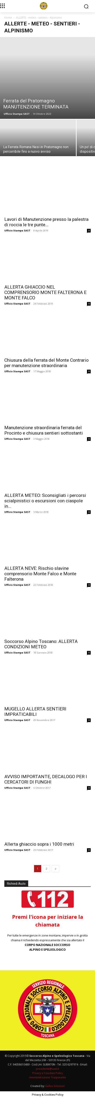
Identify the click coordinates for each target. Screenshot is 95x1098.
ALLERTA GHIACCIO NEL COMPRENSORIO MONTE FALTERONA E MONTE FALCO (45, 292)
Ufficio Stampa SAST (17, 113)
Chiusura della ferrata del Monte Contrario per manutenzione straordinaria (46, 363)
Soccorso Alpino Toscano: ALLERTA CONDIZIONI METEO (41, 644)
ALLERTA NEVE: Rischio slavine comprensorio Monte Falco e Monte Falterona (40, 574)
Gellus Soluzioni (55, 1086)
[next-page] (55, 868)
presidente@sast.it (47, 1069)
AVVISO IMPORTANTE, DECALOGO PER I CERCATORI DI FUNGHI (45, 779)
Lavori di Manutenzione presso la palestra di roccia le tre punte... (46, 222)
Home (8, 17)
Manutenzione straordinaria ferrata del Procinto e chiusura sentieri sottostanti (43, 430)
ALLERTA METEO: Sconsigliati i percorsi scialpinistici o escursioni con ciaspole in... (45, 501)
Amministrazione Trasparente (47, 1077)
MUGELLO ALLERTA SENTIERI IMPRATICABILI (35, 711)
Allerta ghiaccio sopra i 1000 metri (39, 844)
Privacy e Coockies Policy (47, 1073)
